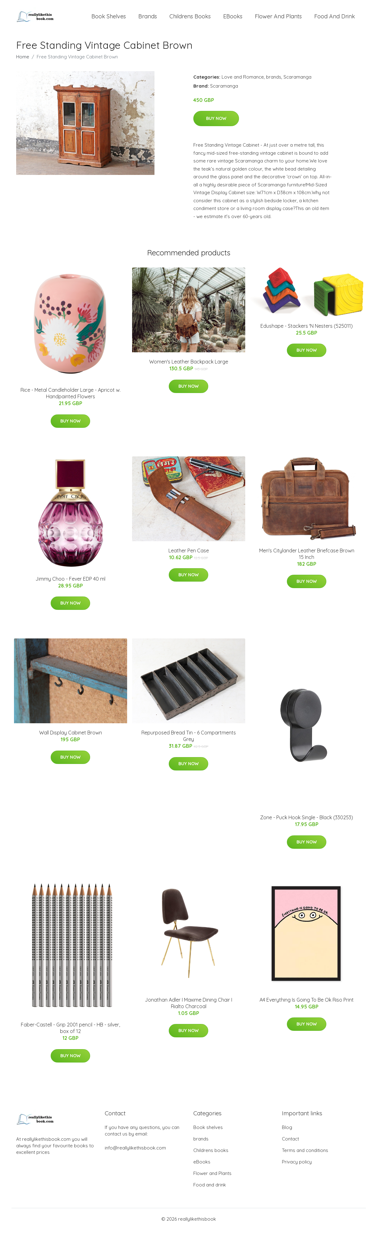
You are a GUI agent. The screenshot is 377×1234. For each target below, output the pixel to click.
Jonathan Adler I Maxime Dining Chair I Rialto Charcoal (188, 1007)
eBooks (232, 18)
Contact (290, 1143)
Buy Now (216, 123)
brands (147, 18)
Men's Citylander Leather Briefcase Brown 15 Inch (306, 558)
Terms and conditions (305, 1155)
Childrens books (190, 18)
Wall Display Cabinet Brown (70, 737)
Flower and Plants (278, 18)
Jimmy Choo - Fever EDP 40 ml (70, 583)
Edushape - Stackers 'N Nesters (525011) (306, 330)
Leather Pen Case (188, 555)
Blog (287, 1132)
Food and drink (334, 18)
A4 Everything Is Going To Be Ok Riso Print (307, 1004)
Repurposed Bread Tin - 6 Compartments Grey (188, 740)
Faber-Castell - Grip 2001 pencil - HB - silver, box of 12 (70, 1032)
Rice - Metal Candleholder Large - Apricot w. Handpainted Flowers (71, 397)
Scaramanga (297, 81)
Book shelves (108, 18)
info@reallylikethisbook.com (135, 1152)
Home (22, 61)
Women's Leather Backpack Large (188, 366)
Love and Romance (243, 81)
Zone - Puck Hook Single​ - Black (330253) (306, 822)
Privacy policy (297, 1166)
